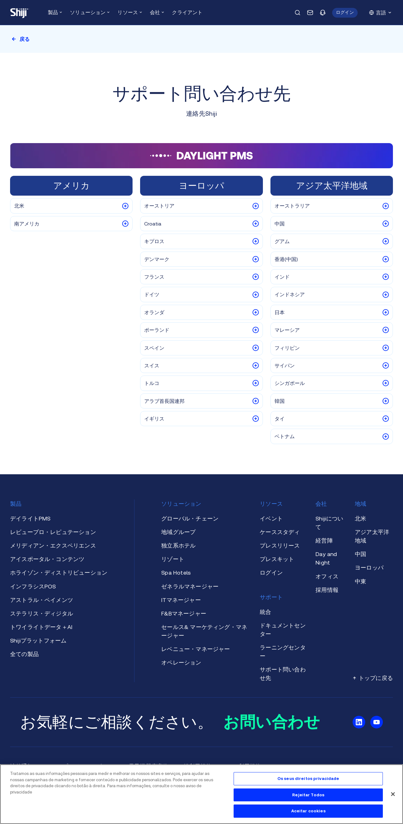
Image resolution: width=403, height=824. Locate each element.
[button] (345, 13)
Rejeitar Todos (308, 795)
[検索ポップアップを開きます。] (297, 12)
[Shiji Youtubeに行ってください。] (376, 722)
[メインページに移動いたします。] (19, 12)
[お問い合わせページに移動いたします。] (310, 12)
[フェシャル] (393, 794)
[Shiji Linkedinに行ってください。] (359, 722)
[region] (201, 794)
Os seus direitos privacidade (308, 778)
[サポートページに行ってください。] (323, 12)
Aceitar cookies (308, 811)
